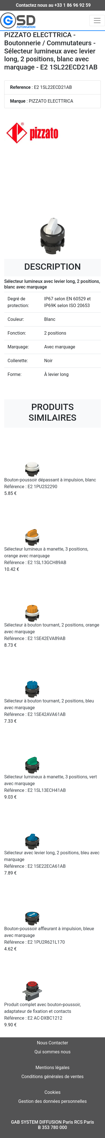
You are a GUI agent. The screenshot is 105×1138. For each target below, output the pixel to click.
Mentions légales (52, 1067)
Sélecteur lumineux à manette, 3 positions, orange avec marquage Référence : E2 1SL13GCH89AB (46, 555)
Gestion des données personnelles (52, 1101)
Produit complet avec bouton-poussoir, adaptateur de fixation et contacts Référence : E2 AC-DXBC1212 (42, 1011)
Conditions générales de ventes (52, 1076)
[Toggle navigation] (97, 20)
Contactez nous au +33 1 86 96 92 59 (53, 5)
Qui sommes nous (52, 1051)
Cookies (52, 1092)
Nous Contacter (52, 1042)
